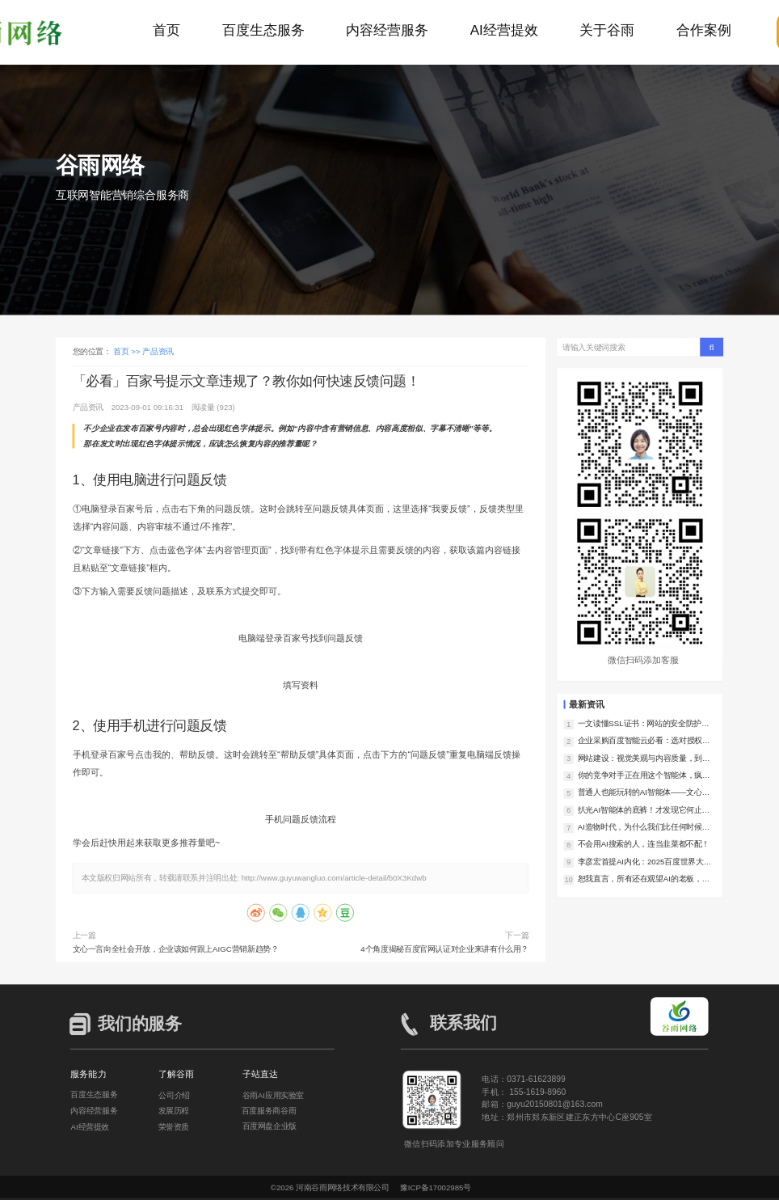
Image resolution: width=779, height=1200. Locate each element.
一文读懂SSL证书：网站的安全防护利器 (644, 724)
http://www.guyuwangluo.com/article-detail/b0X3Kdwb (334, 877)
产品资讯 (158, 351)
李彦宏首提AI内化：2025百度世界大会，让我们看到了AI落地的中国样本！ (644, 861)
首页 (166, 30)
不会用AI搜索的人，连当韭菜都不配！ (644, 843)
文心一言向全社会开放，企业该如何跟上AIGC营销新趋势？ (176, 948)
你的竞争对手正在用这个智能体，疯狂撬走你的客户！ (644, 776)
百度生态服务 (263, 30)
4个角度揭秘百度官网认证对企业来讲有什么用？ (444, 948)
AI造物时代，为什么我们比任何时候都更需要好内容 (644, 827)
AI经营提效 (504, 30)
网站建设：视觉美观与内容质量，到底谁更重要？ (644, 758)
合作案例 (703, 30)
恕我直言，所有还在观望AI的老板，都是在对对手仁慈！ (644, 879)
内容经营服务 (387, 30)
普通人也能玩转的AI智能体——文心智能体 (644, 793)
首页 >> (127, 351)
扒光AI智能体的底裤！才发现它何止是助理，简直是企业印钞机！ (644, 810)
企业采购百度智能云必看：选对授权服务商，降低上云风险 (644, 741)
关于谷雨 (606, 30)
